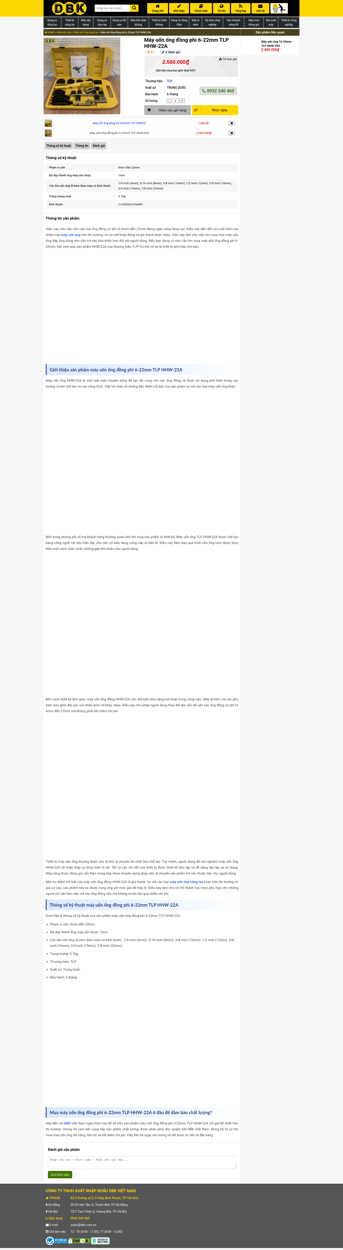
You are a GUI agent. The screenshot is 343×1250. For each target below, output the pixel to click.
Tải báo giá (228, 59)
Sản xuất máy (271, 22)
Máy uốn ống (64, 32)
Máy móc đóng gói (253, 22)
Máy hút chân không (138, 22)
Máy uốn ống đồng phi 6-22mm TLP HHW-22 (119, 123)
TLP (169, 81)
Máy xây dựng (86, 22)
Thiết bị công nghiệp (288, 22)
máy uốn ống (70, 235)
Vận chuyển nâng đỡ (233, 22)
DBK (67, 1123)
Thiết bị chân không (159, 22)
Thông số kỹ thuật (58, 145)
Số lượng (151, 100)
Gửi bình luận (60, 1176)
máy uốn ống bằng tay (186, 882)
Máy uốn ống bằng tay (86, 32)
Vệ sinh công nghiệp (212, 22)
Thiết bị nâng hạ (69, 22)
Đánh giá (99, 145)
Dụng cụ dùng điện (179, 22)
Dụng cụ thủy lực (52, 22)
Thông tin (82, 145)
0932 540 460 (218, 90)
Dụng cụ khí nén (119, 22)
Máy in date (196, 22)
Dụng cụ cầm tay (102, 22)
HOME (49, 32)
